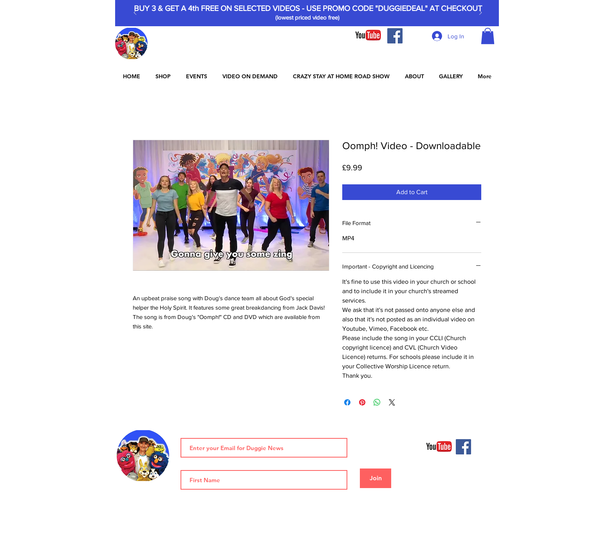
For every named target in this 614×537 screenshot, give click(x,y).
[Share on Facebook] (347, 402)
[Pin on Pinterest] (362, 402)
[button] (488, 36)
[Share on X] (392, 402)
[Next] (480, 13)
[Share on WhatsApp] (377, 402)
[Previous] (135, 13)
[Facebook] (395, 35)
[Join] (375, 478)
